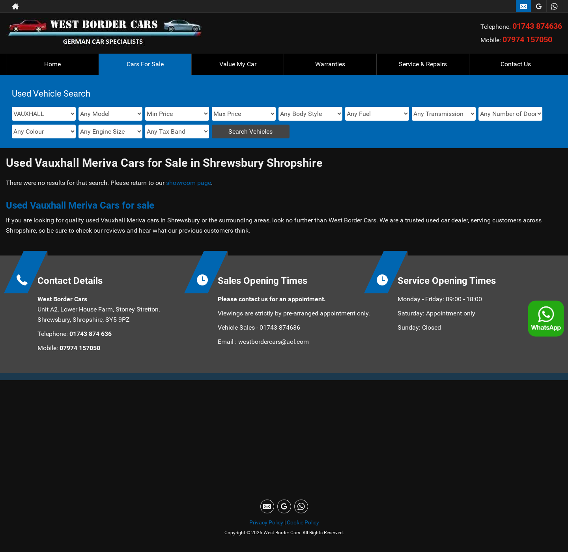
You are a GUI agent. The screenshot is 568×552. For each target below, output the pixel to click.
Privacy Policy (266, 522)
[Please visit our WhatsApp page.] (554, 6)
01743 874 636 (90, 334)
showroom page (188, 182)
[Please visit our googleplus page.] (538, 6)
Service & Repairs (423, 64)
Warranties (330, 64)
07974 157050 (527, 39)
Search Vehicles (250, 131)
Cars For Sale (145, 64)
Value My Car (237, 64)
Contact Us (516, 64)
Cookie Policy (303, 522)
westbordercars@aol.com (273, 341)
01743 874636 (537, 26)
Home (52, 64)
